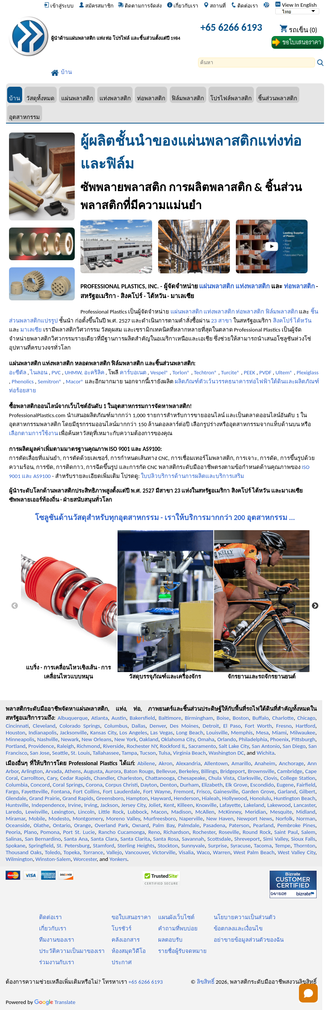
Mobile (37, 818)
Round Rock (257, 832)
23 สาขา (221, 320)
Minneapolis (20, 739)
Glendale (16, 798)
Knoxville (206, 805)
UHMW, (74, 372)
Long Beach (189, 732)
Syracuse (240, 845)
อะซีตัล (17, 372)
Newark (69, 739)
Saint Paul (285, 832)
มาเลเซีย (31, 329)
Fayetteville (35, 791)
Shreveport (247, 838)
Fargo (12, 791)
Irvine (74, 805)
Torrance (93, 852)
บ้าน (14, 98)
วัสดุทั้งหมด (40, 98)
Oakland (148, 739)
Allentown (216, 763)
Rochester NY (142, 746)
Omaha (206, 739)
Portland (16, 746)
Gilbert (307, 791)
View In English (296, 5)
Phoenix (279, 739)
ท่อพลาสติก (151, 98)
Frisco (203, 791)
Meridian (255, 811)
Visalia (186, 852)
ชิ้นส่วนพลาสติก (277, 98)
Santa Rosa (166, 838)
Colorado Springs (80, 725)
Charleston (129, 778)
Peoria (13, 832)
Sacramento (202, 746)
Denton (168, 784)
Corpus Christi (121, 784)
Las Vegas (161, 732)
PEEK (249, 372)
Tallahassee (106, 752)
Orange (82, 825)
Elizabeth (212, 784)
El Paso (232, 725)
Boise (223, 718)
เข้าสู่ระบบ (59, 5)
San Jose (40, 752)
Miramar (15, 818)
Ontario (62, 825)
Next (315, 606)
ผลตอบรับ (170, 939)
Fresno (283, 725)
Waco (203, 852)
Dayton (148, 784)
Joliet (154, 805)
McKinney (230, 811)
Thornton (304, 845)
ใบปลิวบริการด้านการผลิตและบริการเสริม (192, 476)
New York (125, 739)
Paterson (239, 825)
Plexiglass (308, 372)
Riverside (113, 746)
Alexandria (188, 763)
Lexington (63, 811)
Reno (154, 832)
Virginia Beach (189, 752)
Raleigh (65, 746)
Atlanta (99, 718)
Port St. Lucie (79, 832)
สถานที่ (215, 5)
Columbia (16, 784)
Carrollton (32, 778)
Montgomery (87, 818)
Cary (52, 778)
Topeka (71, 852)
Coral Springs (68, 784)
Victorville (163, 852)
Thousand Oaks (23, 852)
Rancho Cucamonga (121, 832)
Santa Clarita (135, 838)
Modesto (58, 818)
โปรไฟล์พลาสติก (231, 98)
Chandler (104, 778)
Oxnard (140, 825)
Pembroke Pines (296, 825)
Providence (41, 746)
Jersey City (133, 805)
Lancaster (304, 805)
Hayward (161, 798)
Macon (159, 811)
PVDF (265, 372)
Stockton (168, 845)
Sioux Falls (303, 838)
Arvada (53, 771)
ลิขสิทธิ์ (205, 981)
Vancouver (137, 852)
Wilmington (19, 859)
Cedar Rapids (75, 778)
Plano (30, 832)
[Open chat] (308, 993)
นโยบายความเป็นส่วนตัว (245, 917)
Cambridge (289, 771)
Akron (165, 763)
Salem (308, 832)
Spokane (15, 845)
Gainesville (225, 791)
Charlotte (283, 718)
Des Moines (184, 725)
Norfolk (284, 818)
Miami (279, 732)
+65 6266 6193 (231, 27)
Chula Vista (221, 778)
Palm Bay (164, 825)
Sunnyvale (193, 845)
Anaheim (265, 763)
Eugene (285, 784)
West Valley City (296, 852)
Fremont (183, 791)
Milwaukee (302, 732)
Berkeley (188, 771)
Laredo (13, 811)
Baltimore (169, 718)
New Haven (219, 818)
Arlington (32, 771)
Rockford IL (173, 746)
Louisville (217, 732)
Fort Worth (258, 725)
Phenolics (23, 381)
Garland (287, 791)
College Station (297, 778)
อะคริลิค (94, 372)
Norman (305, 818)
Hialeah (211, 798)
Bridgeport (232, 771)
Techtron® (205, 372)
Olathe (41, 825)
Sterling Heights (136, 845)
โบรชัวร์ (121, 928)
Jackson (109, 805)
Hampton (137, 798)
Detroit (211, 725)
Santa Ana (76, 838)
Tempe (282, 845)
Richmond (88, 746)
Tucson (148, 752)
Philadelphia (253, 739)
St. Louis (80, 752)
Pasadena (214, 825)
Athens (73, 771)
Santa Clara (104, 838)
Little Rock (111, 811)
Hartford (305, 725)
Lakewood (279, 805)
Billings (209, 771)
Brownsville (261, 771)
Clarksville (249, 778)
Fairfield (306, 784)
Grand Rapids (77, 798)
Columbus (116, 725)
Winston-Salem (53, 859)
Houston (15, 732)
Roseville (229, 832)
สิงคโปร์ (283, 320)
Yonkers (118, 859)
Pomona (49, 832)
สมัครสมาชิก (96, 5)
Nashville (47, 739)
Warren (221, 852)
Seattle (60, 752)
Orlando (226, 739)
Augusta (93, 771)
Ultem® (284, 372)
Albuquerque (72, 718)
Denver (157, 725)
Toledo (52, 852)
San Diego (293, 746)
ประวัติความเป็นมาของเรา (72, 951)
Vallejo (114, 852)
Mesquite (281, 811)
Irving (90, 805)
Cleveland (44, 725)
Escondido (262, 784)
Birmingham (199, 718)
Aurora (113, 771)
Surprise (217, 845)
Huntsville (17, 805)
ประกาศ (122, 962)
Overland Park (111, 825)
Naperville (191, 818)
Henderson (186, 798)
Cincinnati (17, 725)
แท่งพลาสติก (115, 98)
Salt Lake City (234, 746)
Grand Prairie (44, 798)
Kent (169, 805)
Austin (119, 718)
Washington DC (226, 752)
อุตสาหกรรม (24, 117)
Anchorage (291, 763)
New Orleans (96, 739)
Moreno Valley (123, 818)
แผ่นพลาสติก (77, 98)
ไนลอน (38, 372)
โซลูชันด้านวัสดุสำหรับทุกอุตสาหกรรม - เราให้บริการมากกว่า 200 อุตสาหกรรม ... (165, 517)
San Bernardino (43, 838)
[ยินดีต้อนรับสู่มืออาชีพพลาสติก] (121, 28)
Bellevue (166, 771)
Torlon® (181, 372)
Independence (48, 805)
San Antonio (266, 746)
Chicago (306, 718)
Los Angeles (133, 732)
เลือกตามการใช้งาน (33, 433)
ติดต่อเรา (244, 5)
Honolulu (260, 798)
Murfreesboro (159, 818)
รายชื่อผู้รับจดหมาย (182, 951)
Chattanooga (160, 778)
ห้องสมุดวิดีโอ (129, 951)
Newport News (254, 818)
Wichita (265, 752)
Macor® (75, 381)
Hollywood (234, 798)
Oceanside (18, 825)
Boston (240, 718)
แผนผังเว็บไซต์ (176, 917)
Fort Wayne (156, 791)
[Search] (256, 62)
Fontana (60, 791)
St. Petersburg (73, 845)
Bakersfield (142, 718)
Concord (40, 784)
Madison (181, 811)
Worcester (85, 859)
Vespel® (159, 372)
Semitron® (50, 381)
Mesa (262, 732)
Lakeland (254, 805)
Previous (14, 606)
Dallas (138, 725)
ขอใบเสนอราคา (131, 917)
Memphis (242, 732)
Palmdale (188, 825)
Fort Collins (86, 791)
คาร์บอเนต (133, 372)
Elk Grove (236, 784)
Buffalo (260, 718)
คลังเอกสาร (126, 939)
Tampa (129, 752)
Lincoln (86, 811)
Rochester (204, 832)
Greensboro (109, 798)
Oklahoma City (178, 739)
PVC (55, 372)
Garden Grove (257, 791)
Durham (189, 784)
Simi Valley (275, 838)
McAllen (204, 811)
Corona (94, 784)
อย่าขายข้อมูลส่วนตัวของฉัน (249, 939)
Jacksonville (73, 732)
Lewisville (37, 811)
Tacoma (263, 845)
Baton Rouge (139, 771)
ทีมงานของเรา (56, 939)
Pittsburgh (303, 739)
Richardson (176, 832)
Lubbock (137, 811)
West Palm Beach (254, 852)
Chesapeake (191, 778)
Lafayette (230, 805)
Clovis (270, 778)
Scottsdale (219, 838)
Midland (305, 811)
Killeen (185, 805)
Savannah (193, 838)
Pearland (263, 825)
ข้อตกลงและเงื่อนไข (238, 928)
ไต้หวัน (302, 320)
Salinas (13, 838)
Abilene (146, 763)
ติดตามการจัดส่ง (140, 5)
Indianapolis (43, 732)
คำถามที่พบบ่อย (178, 928)
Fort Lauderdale (121, 791)
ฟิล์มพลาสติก (188, 98)
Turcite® (230, 372)
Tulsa (164, 752)
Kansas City (103, 732)
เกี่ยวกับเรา (182, 5)
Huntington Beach (294, 798)
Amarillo (241, 763)
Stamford (104, 845)
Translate (54, 1002)
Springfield (41, 845)
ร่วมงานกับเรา (56, 962)
